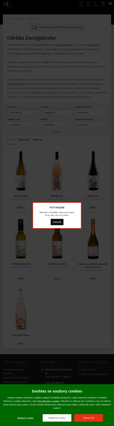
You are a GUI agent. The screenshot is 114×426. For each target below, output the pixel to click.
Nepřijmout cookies (56, 418)
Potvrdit (57, 222)
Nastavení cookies (25, 418)
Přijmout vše (88, 418)
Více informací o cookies (49, 401)
